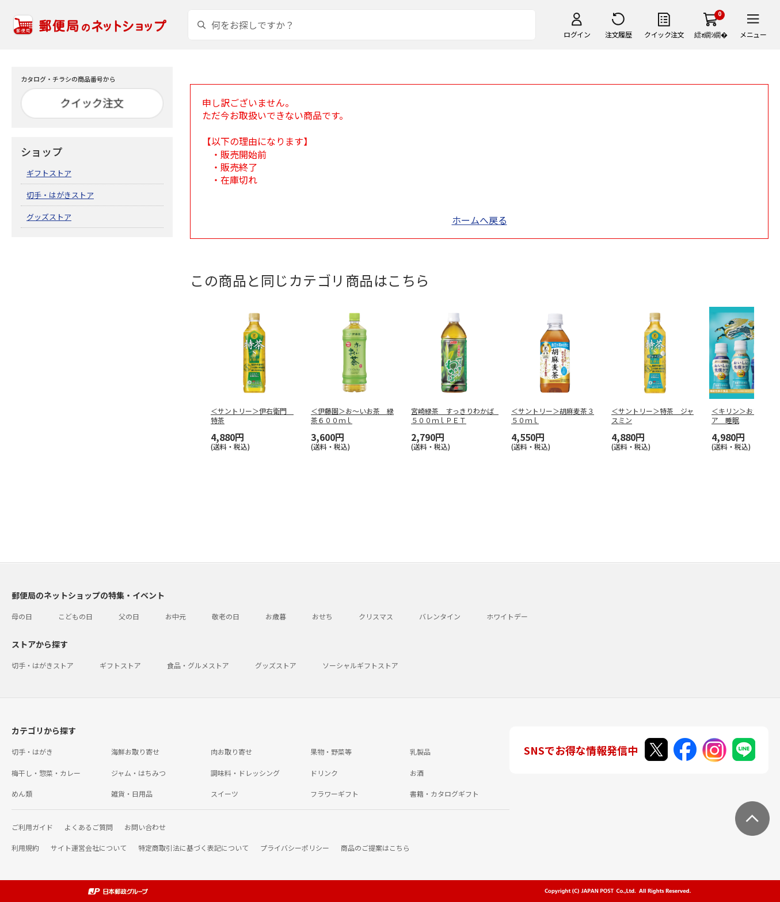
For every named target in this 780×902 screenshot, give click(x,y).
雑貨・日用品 (132, 793)
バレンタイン (440, 616)
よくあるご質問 (88, 827)
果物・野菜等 (331, 751)
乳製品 (420, 751)
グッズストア (48, 216)
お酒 (417, 773)
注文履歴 (618, 34)
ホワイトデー (507, 616)
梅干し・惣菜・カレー (46, 773)
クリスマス (376, 616)
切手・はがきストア (60, 194)
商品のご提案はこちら (375, 847)
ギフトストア (48, 173)
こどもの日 (75, 616)
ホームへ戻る (479, 220)
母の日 (22, 616)
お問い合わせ (145, 827)
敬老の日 (225, 616)
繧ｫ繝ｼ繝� (710, 34)
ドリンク (324, 773)
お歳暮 (275, 616)
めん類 (22, 793)
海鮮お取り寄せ (135, 751)
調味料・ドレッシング (245, 773)
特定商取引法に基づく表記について (193, 847)
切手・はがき (32, 751)
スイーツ (224, 793)
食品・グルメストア (198, 665)
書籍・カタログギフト (444, 793)
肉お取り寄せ (231, 751)
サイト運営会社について (89, 847)
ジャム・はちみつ (138, 773)
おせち (322, 616)
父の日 (129, 616)
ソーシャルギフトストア (360, 665)
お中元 (175, 616)
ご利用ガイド (32, 827)
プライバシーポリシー (294, 847)
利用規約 (25, 847)
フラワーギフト (334, 793)
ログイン (577, 34)
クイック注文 (664, 34)
